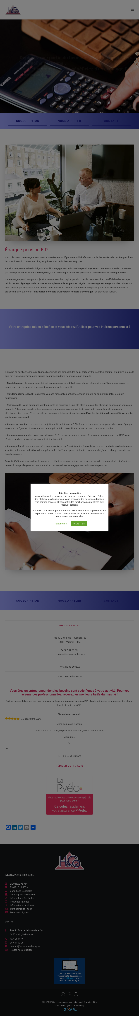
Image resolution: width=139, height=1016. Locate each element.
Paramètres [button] (61, 523)
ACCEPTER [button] (79, 523)
